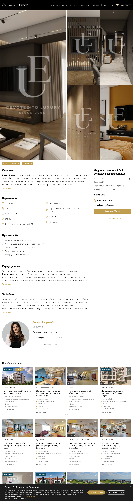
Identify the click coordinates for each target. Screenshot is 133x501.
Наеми (61, 337)
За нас (75, 5)
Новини (88, 5)
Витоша (40, 305)
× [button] (130, 486)
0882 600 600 (104, 200)
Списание (95, 5)
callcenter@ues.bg (105, 205)
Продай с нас (66, 5)
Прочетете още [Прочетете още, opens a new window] (30, 496)
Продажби (41, 337)
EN (105, 5)
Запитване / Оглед (112, 211)
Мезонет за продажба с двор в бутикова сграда (17, 392)
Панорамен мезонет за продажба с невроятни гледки (112, 393)
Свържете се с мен (51, 345)
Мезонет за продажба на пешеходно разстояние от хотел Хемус (49, 393)
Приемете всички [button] (96, 492)
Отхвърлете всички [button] (116, 492)
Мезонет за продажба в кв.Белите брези (80, 392)
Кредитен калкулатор (112, 218)
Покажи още (7, 188)
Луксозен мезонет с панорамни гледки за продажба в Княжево (111, 445)
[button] (44, 498)
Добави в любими (124, 179)
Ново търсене (56, 5)
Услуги (81, 5)
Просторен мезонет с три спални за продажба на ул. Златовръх (82, 445)
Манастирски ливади (12, 305)
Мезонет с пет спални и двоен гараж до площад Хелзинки (48, 445)
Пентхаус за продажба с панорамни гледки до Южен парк (17, 445)
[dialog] (66, 492)
